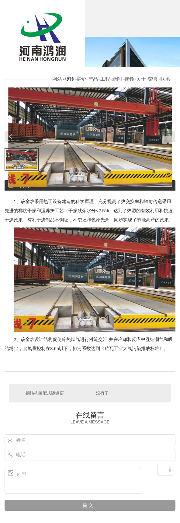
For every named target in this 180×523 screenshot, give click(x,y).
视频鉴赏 (129, 86)
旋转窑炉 (69, 86)
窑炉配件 (81, 86)
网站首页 (57, 86)
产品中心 (93, 86)
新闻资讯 (117, 86)
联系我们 (165, 86)
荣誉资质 (153, 86)
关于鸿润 (141, 86)
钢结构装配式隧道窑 (45, 393)
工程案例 (105, 86)
